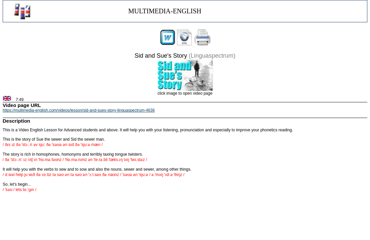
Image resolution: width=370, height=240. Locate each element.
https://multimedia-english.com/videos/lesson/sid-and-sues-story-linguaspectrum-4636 (79, 110)
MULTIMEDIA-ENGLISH (164, 11)
